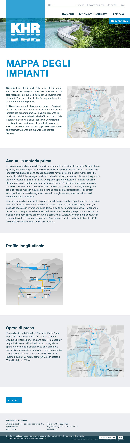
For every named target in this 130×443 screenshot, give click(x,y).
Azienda (118, 14)
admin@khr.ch (52, 429)
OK (120, 437)
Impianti (68, 14)
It (54, 5)
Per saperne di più (107, 437)
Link (121, 5)
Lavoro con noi (95, 5)
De (50, 5)
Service (80, 5)
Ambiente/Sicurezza (93, 14)
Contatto (111, 5)
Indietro (14, 400)
